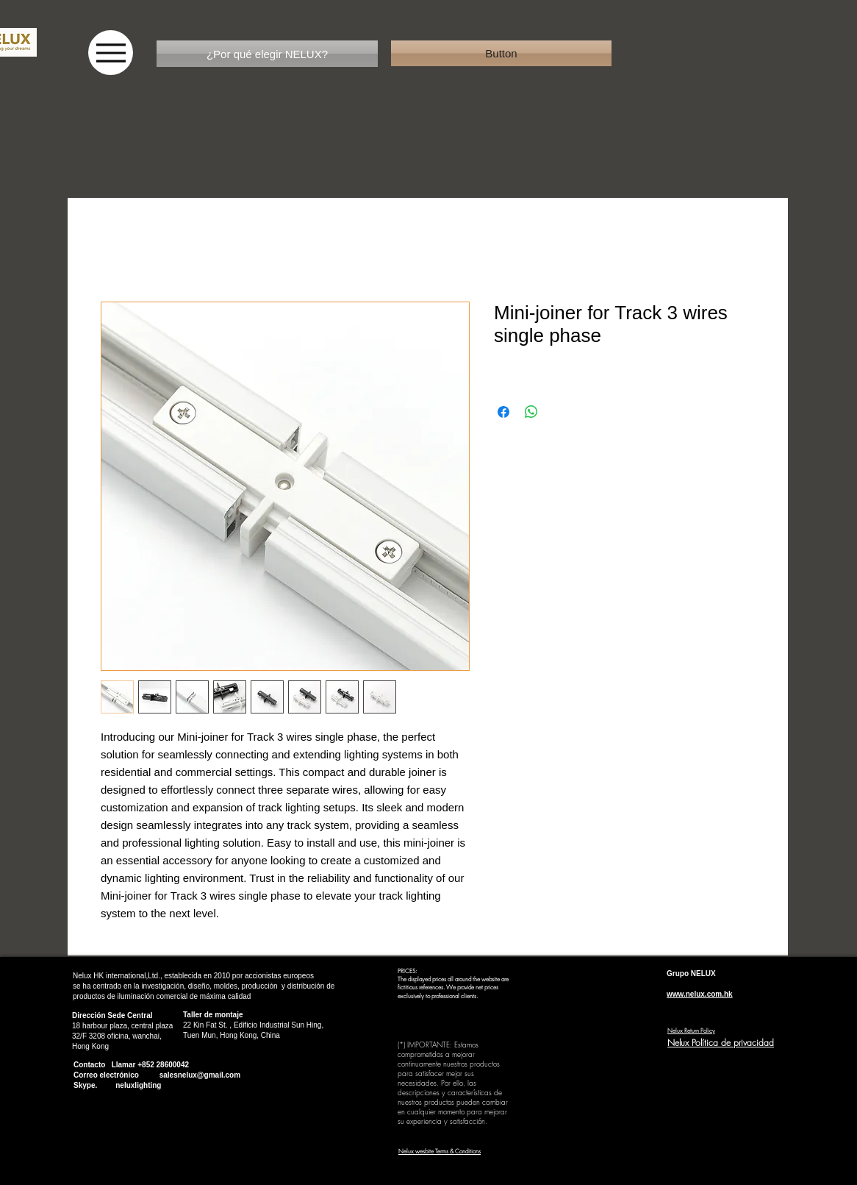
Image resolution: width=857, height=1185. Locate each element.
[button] (501, 53)
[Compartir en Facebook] (503, 412)
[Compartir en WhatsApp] (531, 412)
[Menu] (110, 52)
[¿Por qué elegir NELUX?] (267, 53)
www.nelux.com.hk (700, 994)
